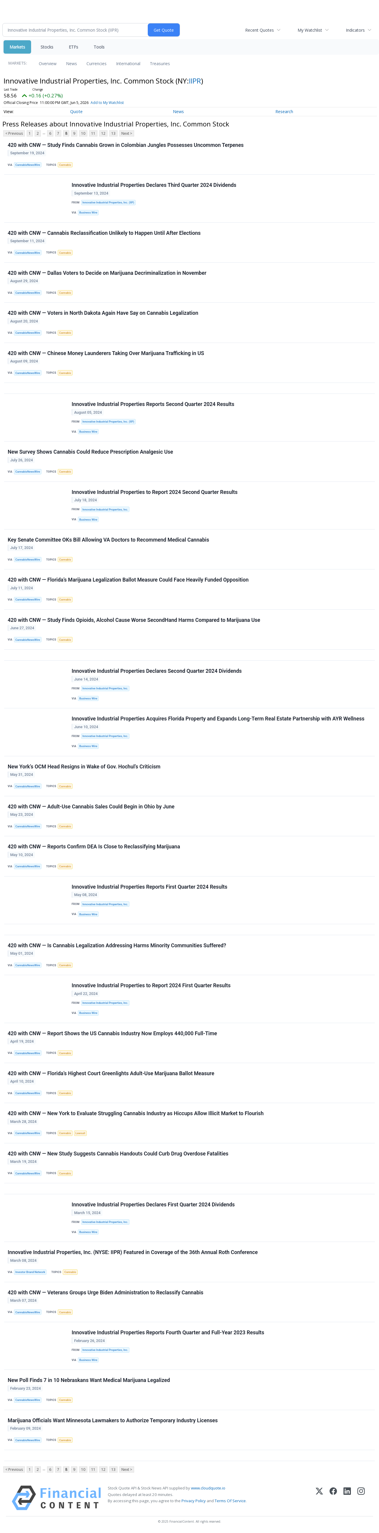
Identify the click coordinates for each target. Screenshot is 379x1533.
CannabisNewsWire (27, 164)
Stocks (47, 47)
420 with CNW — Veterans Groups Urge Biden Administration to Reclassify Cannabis (105, 1293)
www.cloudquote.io (208, 1488)
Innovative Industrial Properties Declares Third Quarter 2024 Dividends (154, 185)
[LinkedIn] (347, 1498)
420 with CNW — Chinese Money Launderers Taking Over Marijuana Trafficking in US (106, 353)
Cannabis (65, 164)
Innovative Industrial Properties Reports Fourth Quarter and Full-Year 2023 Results (168, 1332)
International (128, 63)
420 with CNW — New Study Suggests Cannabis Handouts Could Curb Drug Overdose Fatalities (118, 1154)
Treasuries (160, 63)
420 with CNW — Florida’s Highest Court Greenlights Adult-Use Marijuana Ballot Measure (111, 1073)
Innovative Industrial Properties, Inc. (105, 509)
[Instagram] (361, 1498)
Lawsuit (80, 1133)
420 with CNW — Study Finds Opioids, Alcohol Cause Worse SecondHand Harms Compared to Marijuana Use (134, 620)
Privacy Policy (194, 1500)
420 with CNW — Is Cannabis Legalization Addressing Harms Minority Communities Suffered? (117, 945)
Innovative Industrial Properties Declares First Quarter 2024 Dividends (153, 1205)
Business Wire (88, 212)
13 (113, 133)
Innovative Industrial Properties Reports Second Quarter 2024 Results (153, 404)
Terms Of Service (230, 1500)
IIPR (195, 81)
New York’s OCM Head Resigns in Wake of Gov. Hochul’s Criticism (84, 767)
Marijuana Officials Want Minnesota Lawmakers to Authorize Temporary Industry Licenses (113, 1420)
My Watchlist (310, 30)
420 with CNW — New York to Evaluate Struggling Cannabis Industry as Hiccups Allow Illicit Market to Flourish (136, 1113)
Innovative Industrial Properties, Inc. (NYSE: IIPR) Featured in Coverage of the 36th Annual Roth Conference (133, 1252)
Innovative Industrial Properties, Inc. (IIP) (108, 202)
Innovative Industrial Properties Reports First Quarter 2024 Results (149, 887)
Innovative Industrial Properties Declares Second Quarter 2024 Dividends (157, 671)
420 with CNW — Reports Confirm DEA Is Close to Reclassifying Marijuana (94, 847)
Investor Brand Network (30, 1272)
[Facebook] (333, 1498)
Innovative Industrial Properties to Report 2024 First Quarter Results (151, 985)
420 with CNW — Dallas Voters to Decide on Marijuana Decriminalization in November (107, 273)
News (71, 63)
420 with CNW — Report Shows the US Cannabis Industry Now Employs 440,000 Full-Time (112, 1033)
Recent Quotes (259, 30)
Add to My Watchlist (107, 102)
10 (83, 133)
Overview (48, 63)
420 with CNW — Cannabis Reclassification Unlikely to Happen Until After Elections (104, 233)
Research (284, 111)
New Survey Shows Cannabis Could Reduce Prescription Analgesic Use (90, 452)
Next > (126, 133)
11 (93, 133)
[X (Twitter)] (319, 1498)
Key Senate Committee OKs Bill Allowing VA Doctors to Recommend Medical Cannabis (108, 540)
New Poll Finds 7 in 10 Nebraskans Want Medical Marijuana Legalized (89, 1380)
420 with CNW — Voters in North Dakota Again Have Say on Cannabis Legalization (103, 313)
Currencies (96, 63)
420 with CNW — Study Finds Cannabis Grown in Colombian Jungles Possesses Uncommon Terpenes (126, 145)
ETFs (73, 47)
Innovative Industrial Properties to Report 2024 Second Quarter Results (154, 492)
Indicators (355, 30)
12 (103, 133)
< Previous (14, 133)
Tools (99, 47)
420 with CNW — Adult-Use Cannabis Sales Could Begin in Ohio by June (91, 807)
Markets (17, 47)
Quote (76, 111)
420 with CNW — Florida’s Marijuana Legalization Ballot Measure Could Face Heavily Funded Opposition (128, 580)
